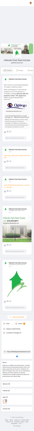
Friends (5, 390)
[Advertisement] (16, 25)
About (11, 420)
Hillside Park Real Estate (17, 60)
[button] (30, 3)
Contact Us (17, 420)
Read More (7, 99)
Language (17, 425)
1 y (9, 81)
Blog (27, 421)
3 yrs (10, 152)
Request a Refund (19, 421)
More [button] (21, 423)
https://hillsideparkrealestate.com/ (18, 352)
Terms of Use (9, 421)
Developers (14, 423)
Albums (5, 384)
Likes (4, 397)
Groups (5, 408)
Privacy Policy (25, 420)
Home (6, 420)
